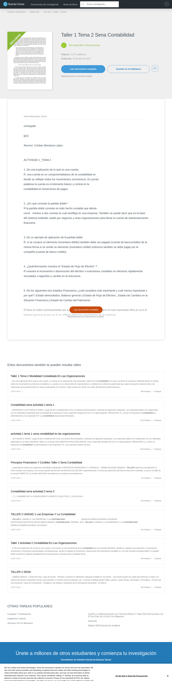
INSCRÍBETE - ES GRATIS (86, 667)
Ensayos (35, 12)
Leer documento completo (83, 69)
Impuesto (92, 621)
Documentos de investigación (45, 4)
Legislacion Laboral (16, 618)
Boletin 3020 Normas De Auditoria (104, 625)
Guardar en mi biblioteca (128, 69)
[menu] (167, 4)
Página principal (17, 12)
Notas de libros (70, 4)
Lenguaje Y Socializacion (19, 614)
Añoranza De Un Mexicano (20, 623)
